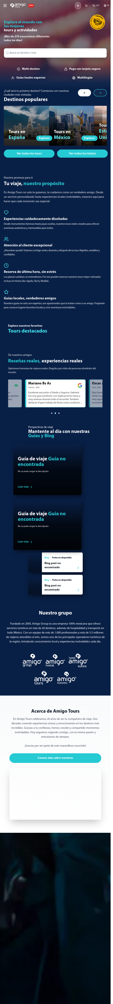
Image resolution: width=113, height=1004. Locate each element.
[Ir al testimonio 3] (59, 413)
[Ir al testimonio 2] (55, 413)
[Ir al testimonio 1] (51, 413)
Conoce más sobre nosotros (55, 758)
